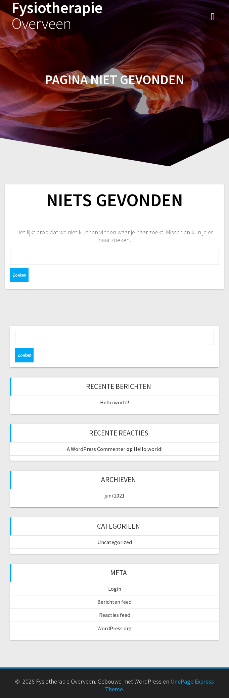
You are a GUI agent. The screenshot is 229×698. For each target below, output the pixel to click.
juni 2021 (115, 495)
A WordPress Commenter (96, 449)
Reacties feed (114, 615)
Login (114, 588)
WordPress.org (114, 628)
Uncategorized (114, 542)
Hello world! (114, 402)
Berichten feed (114, 601)
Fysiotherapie (57, 16)
